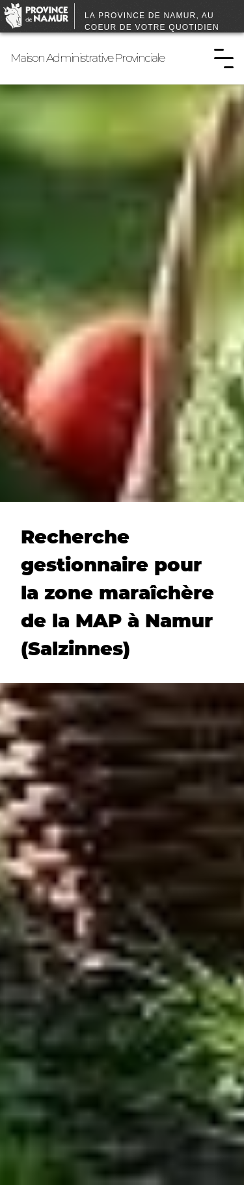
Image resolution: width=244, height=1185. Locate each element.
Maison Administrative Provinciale (87, 57)
